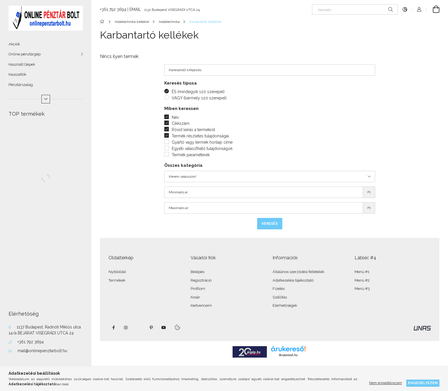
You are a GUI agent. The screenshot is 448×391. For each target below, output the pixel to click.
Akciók (14, 44)
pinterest (151, 327)
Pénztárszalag (21, 85)
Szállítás (280, 297)
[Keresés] (355, 9)
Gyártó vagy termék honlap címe (202, 142)
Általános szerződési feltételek (298, 272)
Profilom (198, 288)
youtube (164, 327)
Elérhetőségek (285, 305)
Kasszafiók (17, 74)
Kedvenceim (201, 305)
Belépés (197, 272)
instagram (126, 327)
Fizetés (279, 288)
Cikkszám (180, 123)
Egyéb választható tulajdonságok (202, 148)
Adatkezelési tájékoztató (293, 280)
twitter (138, 327)
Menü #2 (362, 280)
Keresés (270, 224)
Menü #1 (362, 272)
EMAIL (135, 9)
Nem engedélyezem (385, 383)
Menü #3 (362, 288)
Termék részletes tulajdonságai (200, 136)
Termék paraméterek (191, 155)
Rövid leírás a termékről (193, 129)
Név (175, 117)
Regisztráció (201, 280)
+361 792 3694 (30, 342)
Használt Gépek (22, 64)
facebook (113, 327)
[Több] (45, 99)
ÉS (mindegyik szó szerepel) (198, 91)
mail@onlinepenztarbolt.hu (42, 350)
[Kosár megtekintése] (432, 9)
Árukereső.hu (288, 355)
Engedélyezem (423, 383)
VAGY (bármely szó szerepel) (199, 98)
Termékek (117, 280)
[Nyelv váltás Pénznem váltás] (405, 9)
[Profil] (419, 9)
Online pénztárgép (25, 54)
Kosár (195, 297)
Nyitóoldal (117, 272)
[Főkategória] (103, 22)
